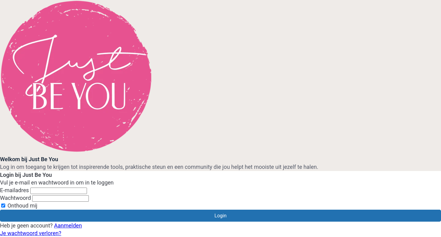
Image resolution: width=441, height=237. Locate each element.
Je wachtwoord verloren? (30, 233)
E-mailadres (14, 190)
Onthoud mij (19, 205)
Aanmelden (68, 225)
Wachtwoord (15, 198)
